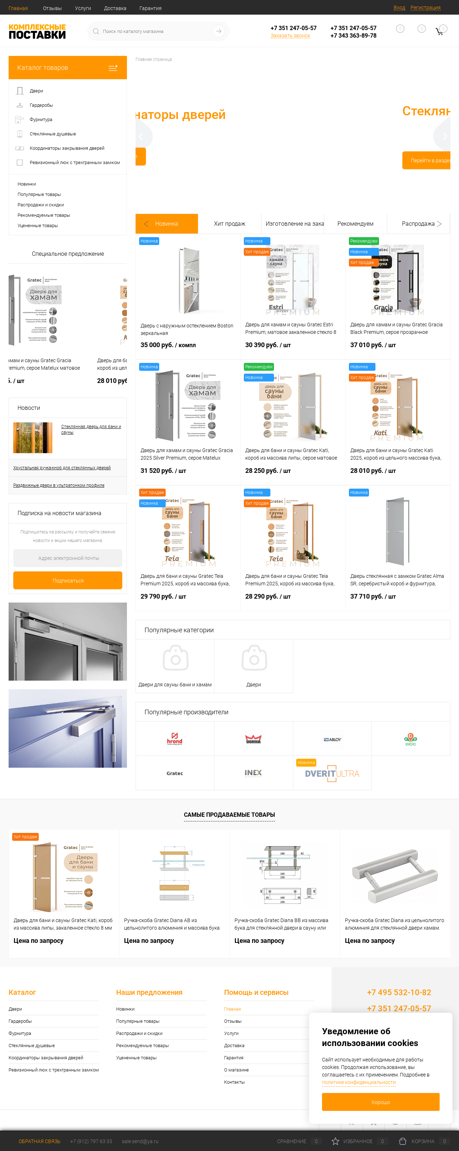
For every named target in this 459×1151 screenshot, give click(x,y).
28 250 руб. (292, 475)
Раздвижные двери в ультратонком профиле (58, 485)
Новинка (166, 223)
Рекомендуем (355, 223)
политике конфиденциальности (359, 1082)
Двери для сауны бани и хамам (175, 684)
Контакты (234, 1082)
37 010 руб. (397, 349)
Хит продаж (229, 223)
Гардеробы (20, 1021)
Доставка (115, 8)
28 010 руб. (397, 475)
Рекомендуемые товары (44, 215)
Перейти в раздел (197, 164)
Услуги (83, 8)
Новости (29, 407)
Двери (253, 684)
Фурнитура (20, 1033)
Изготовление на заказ (293, 223)
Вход (399, 7)
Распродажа (418, 223)
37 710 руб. (397, 601)
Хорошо (381, 1102)
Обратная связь (35, 1141)
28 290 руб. (292, 601)
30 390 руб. (292, 349)
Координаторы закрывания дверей (46, 1057)
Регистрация (426, 7)
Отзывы (52, 8)
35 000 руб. (188, 349)
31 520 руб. (188, 475)
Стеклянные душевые (32, 1045)
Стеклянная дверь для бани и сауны (91, 429)
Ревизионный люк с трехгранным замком (54, 1070)
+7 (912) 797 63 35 (91, 1141)
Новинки (27, 184)
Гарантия (150, 8)
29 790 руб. (188, 601)
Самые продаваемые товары (229, 814)
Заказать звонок (290, 35)
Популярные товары (39, 194)
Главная (18, 8)
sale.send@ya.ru (140, 1141)
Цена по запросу (42, 380)
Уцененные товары (38, 225)
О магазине (236, 1070)
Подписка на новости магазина (59, 513)
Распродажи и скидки (41, 204)
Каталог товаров (67, 67)
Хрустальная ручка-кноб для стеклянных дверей (62, 467)
